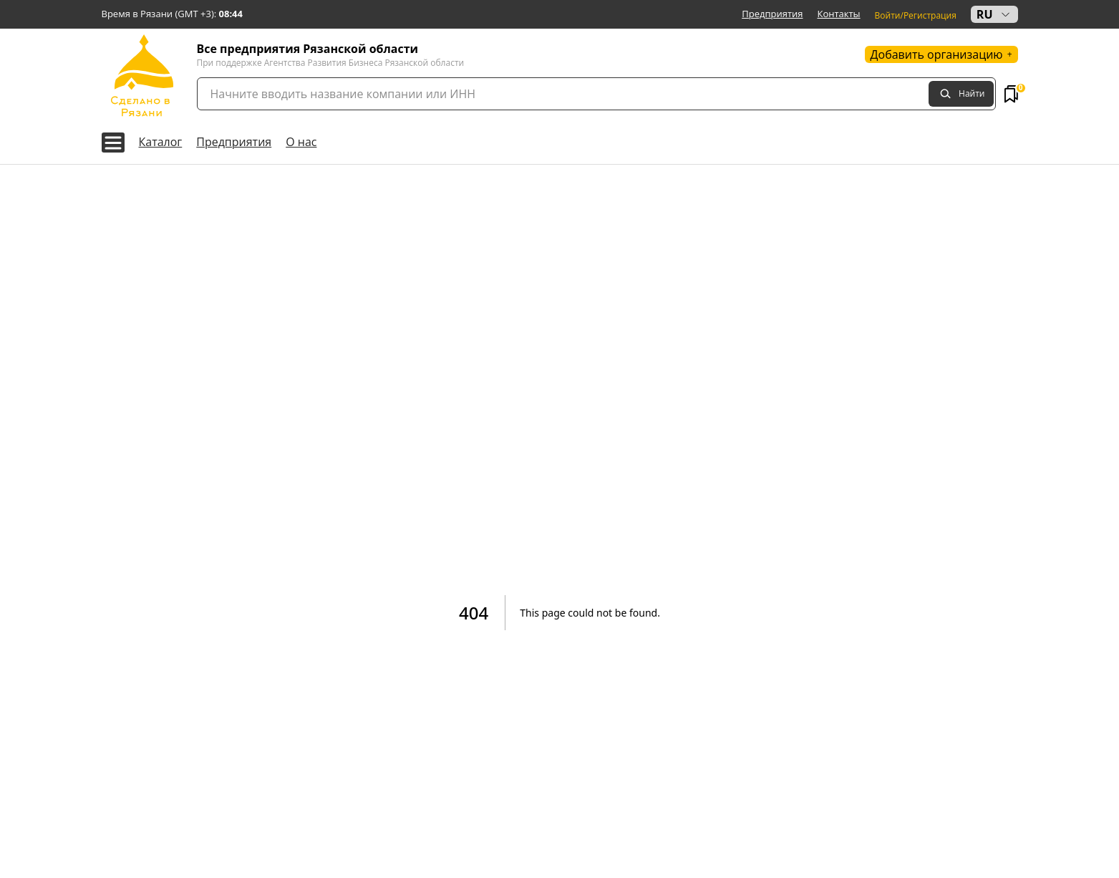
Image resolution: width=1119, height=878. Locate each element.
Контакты (838, 14)
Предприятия (772, 14)
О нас (301, 142)
